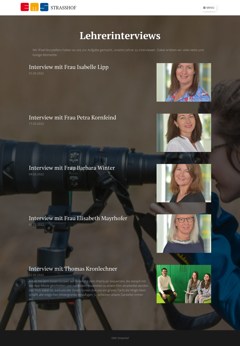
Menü (208, 7)
